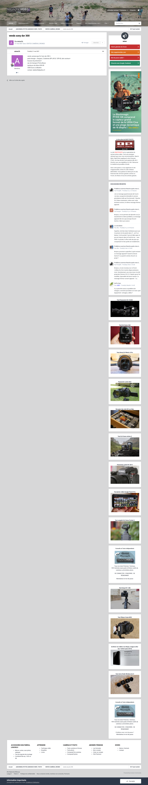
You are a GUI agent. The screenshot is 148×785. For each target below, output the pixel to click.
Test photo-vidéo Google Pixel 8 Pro (125, 492)
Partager (85, 42)
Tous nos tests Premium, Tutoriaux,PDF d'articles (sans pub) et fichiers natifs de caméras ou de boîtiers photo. (125, 568)
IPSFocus (17, 772)
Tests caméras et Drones (74, 748)
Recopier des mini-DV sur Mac (125, 409)
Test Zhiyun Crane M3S (125, 617)
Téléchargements (23, 23)
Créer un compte (98, 752)
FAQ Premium (97, 754)
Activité (11, 23)
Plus (106, 23)
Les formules (97, 748)
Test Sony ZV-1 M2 (125, 588)
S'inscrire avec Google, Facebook (121, 63)
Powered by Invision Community (132, 773)
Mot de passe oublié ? (117, 58)
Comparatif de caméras (74, 752)
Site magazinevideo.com (92, 23)
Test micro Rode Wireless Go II (125, 674)
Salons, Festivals (124, 748)
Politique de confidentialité (27, 774)
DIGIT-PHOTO (119, 152)
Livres (43, 752)
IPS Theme (10, 772)
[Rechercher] (126, 23)
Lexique (121, 750)
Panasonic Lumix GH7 (124, 382)
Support (79, 23)
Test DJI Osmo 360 (124, 325)
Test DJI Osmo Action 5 (125, 436)
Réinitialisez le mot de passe (124, 578)
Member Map (53, 23)
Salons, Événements (67, 23)
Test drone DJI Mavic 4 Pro (125, 352)
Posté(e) (33, 51)
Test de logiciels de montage (23, 754)
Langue (9, 774)
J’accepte (130, 781)
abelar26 (17, 51)
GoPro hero (117, 283)
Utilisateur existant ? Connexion (117, 10)
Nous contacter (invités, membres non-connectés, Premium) (53, 774)
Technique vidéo (46, 748)
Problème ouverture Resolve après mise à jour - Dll (126, 189)
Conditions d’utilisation (32, 782)
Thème (16, 774)
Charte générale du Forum (119, 47)
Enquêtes (44, 750)
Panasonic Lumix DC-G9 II (125, 464)
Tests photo (70, 750)
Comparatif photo (72, 754)
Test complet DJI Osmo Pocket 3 (125, 520)
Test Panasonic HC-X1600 (125, 300)
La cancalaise (118, 225)
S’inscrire (133, 10)
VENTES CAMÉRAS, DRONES (35, 43)
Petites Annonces (39, 23)
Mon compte (97, 750)
